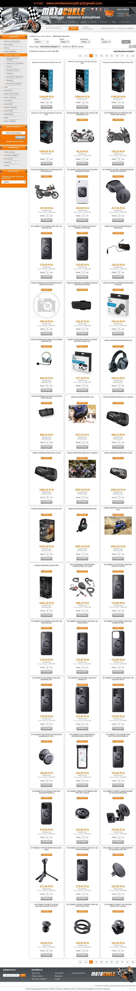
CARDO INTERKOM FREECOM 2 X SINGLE (118, 397)
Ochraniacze (8, 90)
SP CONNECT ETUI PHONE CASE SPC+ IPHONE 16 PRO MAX (82, 227)
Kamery (8, 66)
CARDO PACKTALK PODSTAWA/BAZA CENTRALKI (118, 227)
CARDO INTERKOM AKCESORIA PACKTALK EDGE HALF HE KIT (46, 283)
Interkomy (9, 73)
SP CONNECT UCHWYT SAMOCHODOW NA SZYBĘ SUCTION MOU (118, 170)
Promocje (72, 22)
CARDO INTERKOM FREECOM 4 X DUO (118, 453)
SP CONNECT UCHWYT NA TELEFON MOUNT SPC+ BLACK (118, 905)
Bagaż (6, 117)
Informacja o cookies (102, 985)
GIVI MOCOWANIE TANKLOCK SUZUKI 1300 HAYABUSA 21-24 (82, 113)
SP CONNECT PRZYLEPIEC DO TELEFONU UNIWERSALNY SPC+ (46, 735)
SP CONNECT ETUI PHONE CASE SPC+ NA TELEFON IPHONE (82, 848)
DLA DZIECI (8, 100)
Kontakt (93, 22)
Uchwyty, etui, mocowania (14, 63)
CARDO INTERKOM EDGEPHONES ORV (82, 509)
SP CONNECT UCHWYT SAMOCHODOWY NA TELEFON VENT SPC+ (118, 848)
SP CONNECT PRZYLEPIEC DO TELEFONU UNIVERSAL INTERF (82, 170)
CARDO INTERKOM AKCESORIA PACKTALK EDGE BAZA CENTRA (82, 283)
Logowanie (83, 22)
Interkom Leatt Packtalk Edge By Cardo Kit (118, 62)
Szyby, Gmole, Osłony (11, 94)
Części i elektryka (10, 51)
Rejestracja (104, 22)
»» (133, 56)
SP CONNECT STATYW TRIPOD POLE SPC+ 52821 (46, 848)
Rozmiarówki (125, 22)
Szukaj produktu (13, 126)
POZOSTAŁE (8, 111)
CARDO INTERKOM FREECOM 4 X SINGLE (82, 453)
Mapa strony (36, 973)
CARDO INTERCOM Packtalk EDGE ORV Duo (118, 508)
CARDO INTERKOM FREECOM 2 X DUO (46, 453)
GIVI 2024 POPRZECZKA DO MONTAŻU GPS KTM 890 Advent (46, 170)
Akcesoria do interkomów (14, 77)
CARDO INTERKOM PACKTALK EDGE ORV (46, 509)
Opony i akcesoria (10, 97)
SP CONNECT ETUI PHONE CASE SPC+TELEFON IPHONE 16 (118, 735)
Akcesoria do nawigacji (14, 83)
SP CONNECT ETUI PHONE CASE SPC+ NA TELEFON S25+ (46, 622)
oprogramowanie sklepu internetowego (122, 985)
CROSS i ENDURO (10, 107)
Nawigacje (9, 80)
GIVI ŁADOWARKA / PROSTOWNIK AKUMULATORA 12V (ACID (82, 565)
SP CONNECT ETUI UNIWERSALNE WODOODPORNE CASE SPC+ (82, 735)
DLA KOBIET (8, 104)
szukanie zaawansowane (88, 27)
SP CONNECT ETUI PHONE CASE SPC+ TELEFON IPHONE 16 (46, 792)
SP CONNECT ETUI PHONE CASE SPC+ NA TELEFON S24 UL (118, 678)
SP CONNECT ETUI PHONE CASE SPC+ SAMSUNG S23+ (46, 678)
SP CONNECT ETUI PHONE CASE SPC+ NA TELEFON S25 (46, 227)
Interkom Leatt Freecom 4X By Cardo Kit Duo (82, 62)
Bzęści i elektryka (10, 121)
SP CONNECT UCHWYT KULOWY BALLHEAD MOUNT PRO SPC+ (46, 905)
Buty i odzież (8, 44)
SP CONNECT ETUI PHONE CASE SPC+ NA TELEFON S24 (82, 622)
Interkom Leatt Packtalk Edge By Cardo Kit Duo (46, 113)
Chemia (6, 48)
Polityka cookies (9, 152)
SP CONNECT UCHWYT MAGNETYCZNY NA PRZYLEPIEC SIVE (82, 905)
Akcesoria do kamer (12, 70)
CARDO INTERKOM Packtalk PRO (46, 565)
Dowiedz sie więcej (55, 989)
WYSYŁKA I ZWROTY (11, 155)
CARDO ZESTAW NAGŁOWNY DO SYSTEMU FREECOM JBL (46, 340)
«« (80, 56)
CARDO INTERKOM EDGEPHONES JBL (118, 340)
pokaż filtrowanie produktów (124, 51)
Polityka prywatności (78, 973)
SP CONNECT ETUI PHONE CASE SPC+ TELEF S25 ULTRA (118, 565)
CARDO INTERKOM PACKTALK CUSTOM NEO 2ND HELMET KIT (82, 340)
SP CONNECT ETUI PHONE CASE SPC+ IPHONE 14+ (82, 678)
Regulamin (7, 162)
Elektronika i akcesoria (12, 55)
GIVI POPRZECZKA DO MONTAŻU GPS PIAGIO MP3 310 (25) (118, 113)
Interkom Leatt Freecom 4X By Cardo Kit (46, 62)
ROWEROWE (8, 114)
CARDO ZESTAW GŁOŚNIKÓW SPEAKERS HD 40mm (118, 283)
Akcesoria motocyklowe (12, 41)
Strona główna (59, 22)
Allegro (114, 22)
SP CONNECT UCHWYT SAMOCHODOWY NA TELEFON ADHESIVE (118, 792)
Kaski (6, 87)
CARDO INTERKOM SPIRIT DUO (82, 397)
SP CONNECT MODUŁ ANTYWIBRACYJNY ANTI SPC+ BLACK (82, 792)
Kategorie (13, 36)
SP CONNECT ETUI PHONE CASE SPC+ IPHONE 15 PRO (118, 622)
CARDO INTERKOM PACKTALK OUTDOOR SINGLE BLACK (46, 397)
